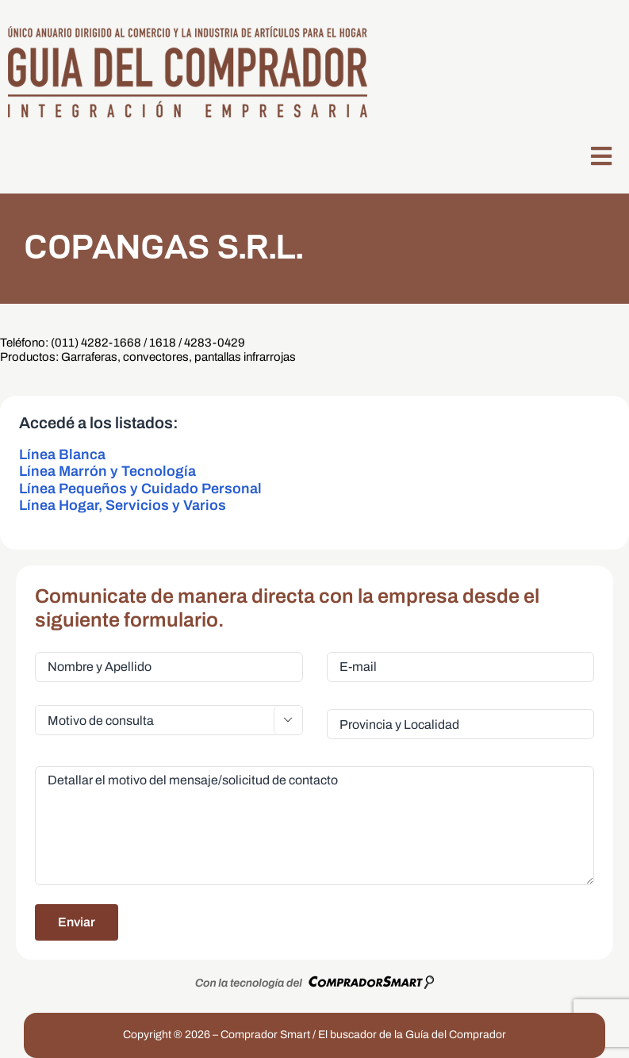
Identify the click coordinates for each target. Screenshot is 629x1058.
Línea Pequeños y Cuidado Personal (140, 488)
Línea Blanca (62, 454)
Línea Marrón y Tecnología (107, 471)
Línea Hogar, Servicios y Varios (122, 505)
